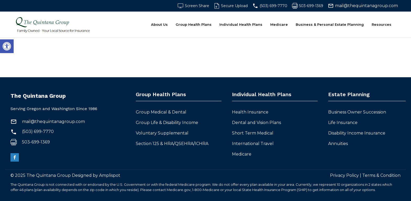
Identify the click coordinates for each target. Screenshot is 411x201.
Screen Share (197, 5)
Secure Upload (234, 5)
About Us (159, 24)
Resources (381, 24)
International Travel (253, 143)
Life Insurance (343, 122)
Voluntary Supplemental (163, 133)
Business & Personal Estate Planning (330, 24)
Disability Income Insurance (356, 133)
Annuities (338, 143)
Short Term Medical (253, 133)
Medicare (279, 24)
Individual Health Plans (240, 24)
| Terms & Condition (380, 175)
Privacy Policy (344, 175)
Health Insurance (250, 112)
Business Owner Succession (357, 112)
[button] (7, 46)
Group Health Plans (194, 24)
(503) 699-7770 (273, 5)
